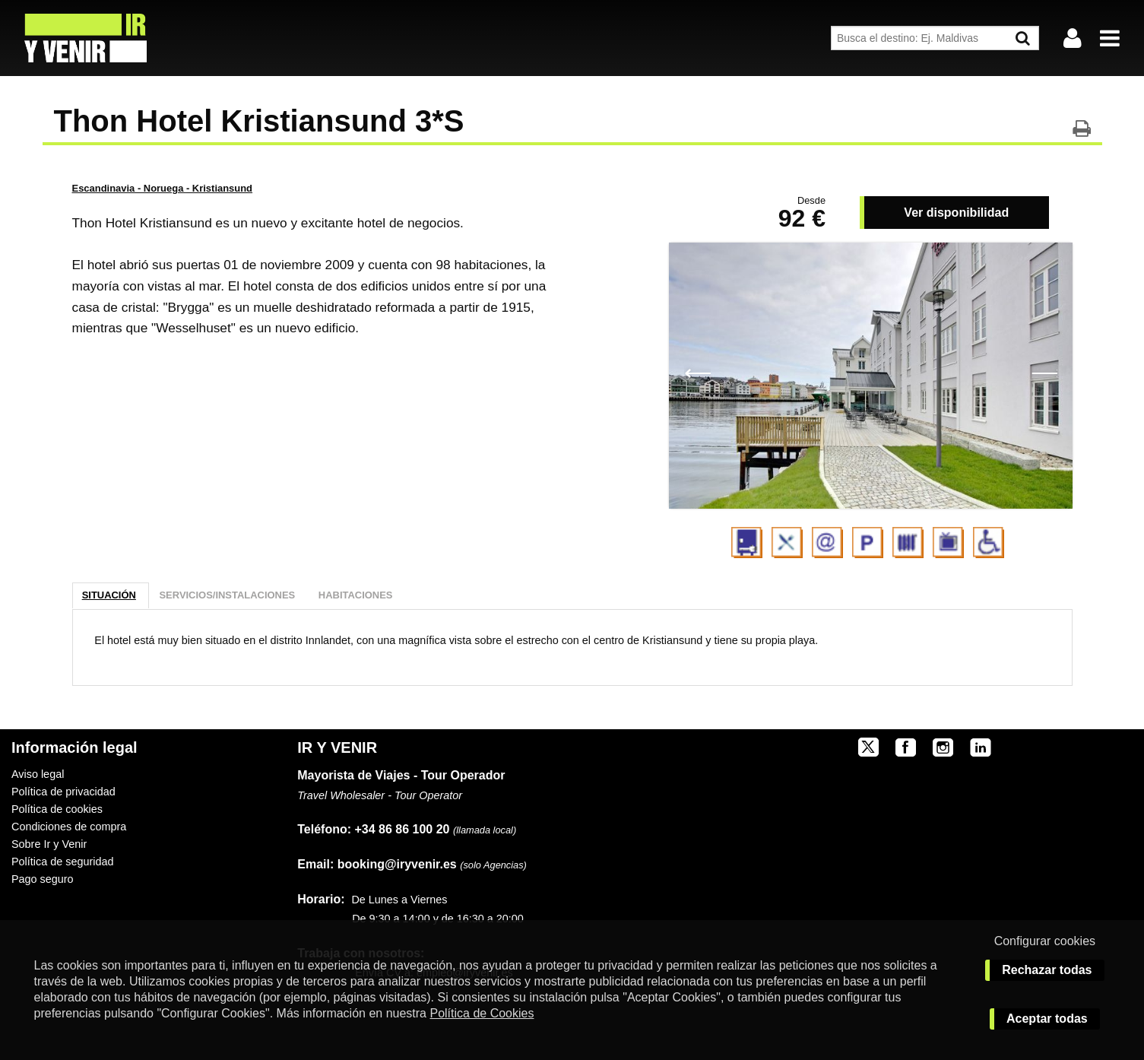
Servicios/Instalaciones (227, 595)
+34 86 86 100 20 (402, 829)
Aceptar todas (1047, 1018)
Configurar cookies (1044, 941)
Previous (697, 371)
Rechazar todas (1047, 969)
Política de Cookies (481, 1013)
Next (1044, 371)
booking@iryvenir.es (376, 864)
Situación (109, 595)
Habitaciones (355, 595)
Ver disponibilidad (956, 212)
